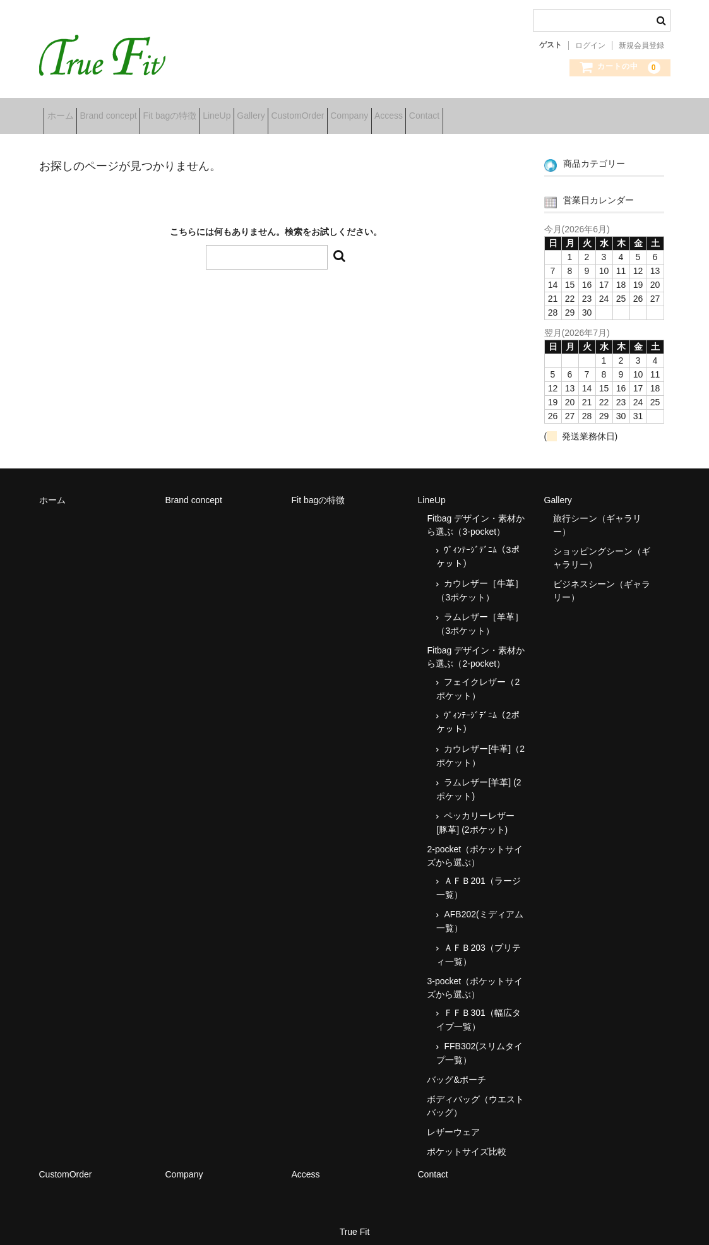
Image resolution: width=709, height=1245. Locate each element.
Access (531, 111)
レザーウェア (453, 1122)
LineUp (281, 111)
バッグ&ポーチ (456, 1070)
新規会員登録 (641, 45)
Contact (586, 111)
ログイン (590, 45)
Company (472, 111)
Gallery (335, 111)
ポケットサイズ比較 (466, 1142)
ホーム (65, 111)
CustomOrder (400, 111)
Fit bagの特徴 (214, 111)
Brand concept (132, 111)
